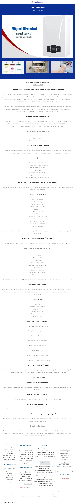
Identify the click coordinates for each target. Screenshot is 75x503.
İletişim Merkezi (65, 455)
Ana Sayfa (65, 448)
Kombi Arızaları (65, 451)
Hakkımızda (65, 457)
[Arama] (64, 471)
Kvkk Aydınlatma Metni (64, 461)
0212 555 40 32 (37, 10)
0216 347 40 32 (28, 487)
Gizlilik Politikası (64, 459)
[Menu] (3, 2)
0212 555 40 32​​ (28, 484)
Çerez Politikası (65, 462)
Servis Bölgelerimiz (65, 450)
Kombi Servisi (65, 453)
